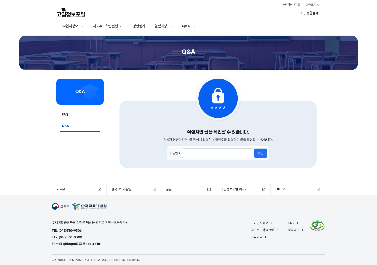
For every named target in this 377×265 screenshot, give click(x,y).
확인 (260, 153)
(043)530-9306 (70, 230)
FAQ (65, 114)
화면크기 (313, 5)
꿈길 (169, 189)
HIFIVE (281, 189)
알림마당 (161, 26)
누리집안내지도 (291, 5)
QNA (294, 223)
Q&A (186, 26)
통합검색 (312, 13)
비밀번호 (175, 153)
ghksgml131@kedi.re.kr (82, 244)
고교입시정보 (69, 26)
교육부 (61, 189)
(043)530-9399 (70, 237)
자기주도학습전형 (105, 26)
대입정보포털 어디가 (234, 189)
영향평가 (139, 26)
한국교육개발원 (121, 189)
